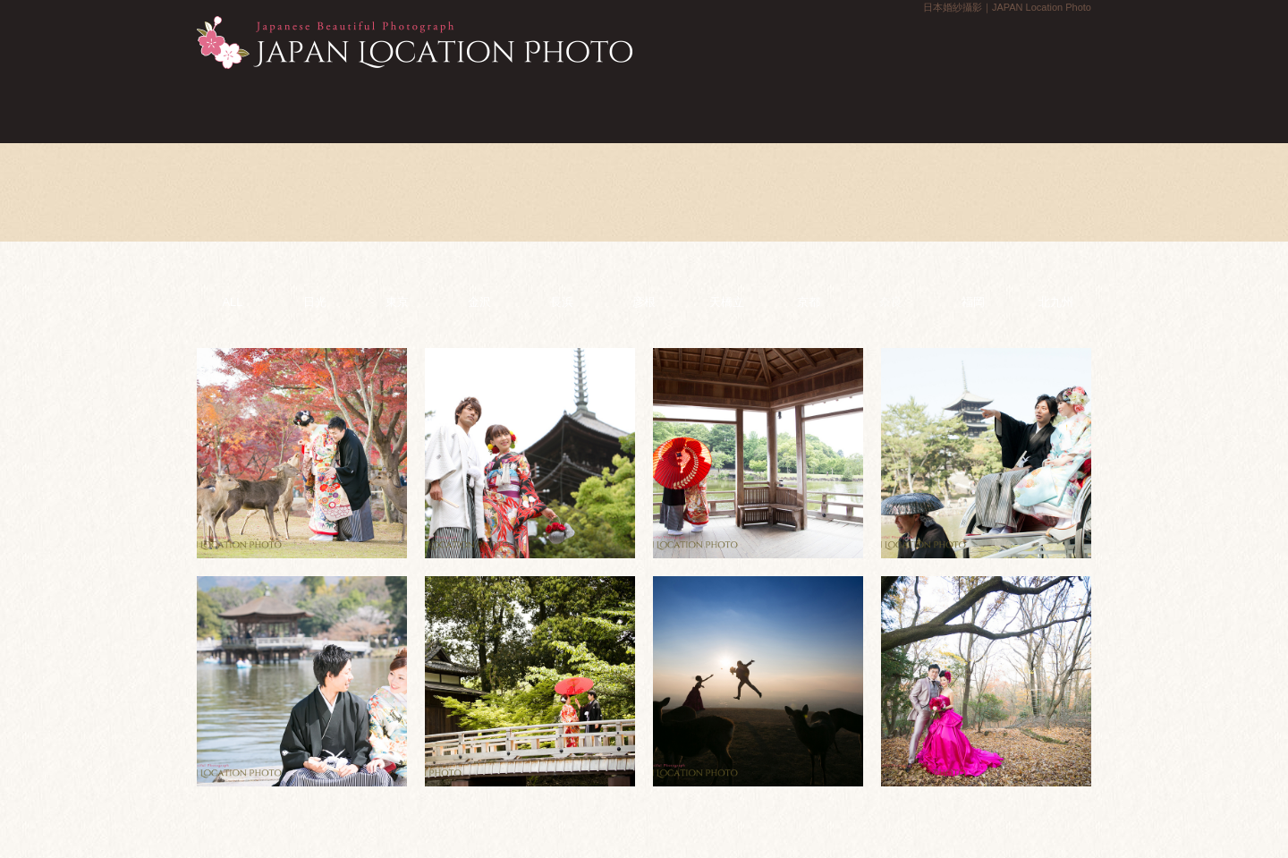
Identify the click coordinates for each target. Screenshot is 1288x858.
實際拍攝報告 (899, 106)
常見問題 (1027, 106)
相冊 (644, 106)
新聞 (516, 106)
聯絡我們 (1268, 156)
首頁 (260, 106)
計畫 (388, 106)
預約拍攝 (1268, 293)
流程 (771, 106)
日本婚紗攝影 (414, 43)
